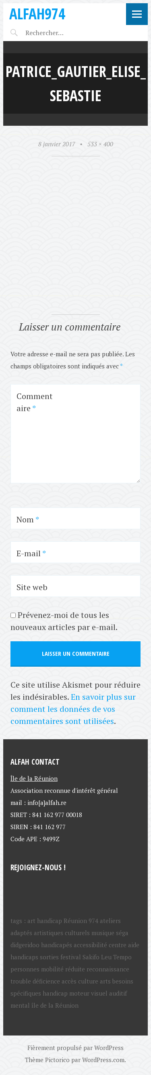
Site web (32, 587)
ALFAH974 (37, 13)
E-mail (31, 553)
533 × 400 (100, 144)
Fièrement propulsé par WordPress (75, 1048)
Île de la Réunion (34, 778)
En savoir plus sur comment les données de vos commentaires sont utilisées (73, 708)
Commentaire (35, 402)
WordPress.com (103, 1060)
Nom (28, 519)
